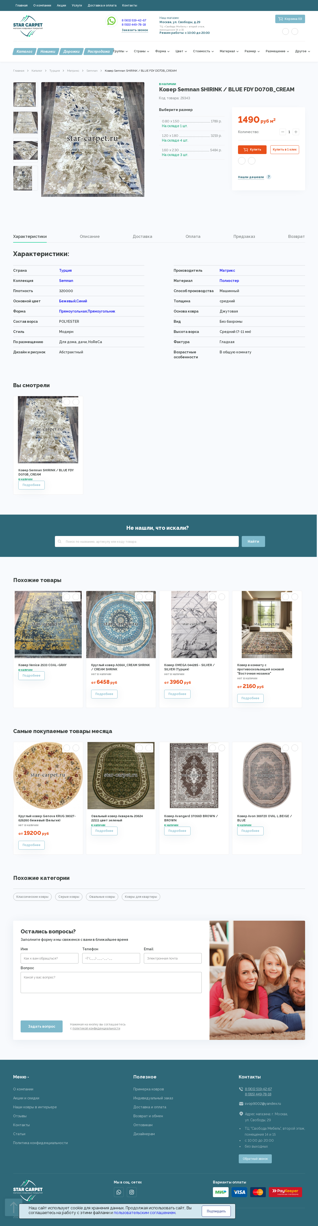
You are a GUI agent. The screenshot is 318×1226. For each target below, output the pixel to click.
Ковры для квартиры (141, 897)
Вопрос (27, 968)
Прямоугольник (101, 311)
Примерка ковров (148, 1089)
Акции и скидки (26, 1098)
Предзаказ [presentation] (244, 236)
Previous (26, 88)
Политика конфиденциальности (40, 1143)
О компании (42, 5)
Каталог (24, 51)
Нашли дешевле (251, 177)
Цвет (179, 51)
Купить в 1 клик (285, 149)
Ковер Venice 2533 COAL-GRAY (42, 665)
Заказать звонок (135, 30)
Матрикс (73, 70)
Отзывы (20, 1116)
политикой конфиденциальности (96, 1028)
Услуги (77, 5)
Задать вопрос (41, 1026)
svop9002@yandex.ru (263, 1104)
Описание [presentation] (90, 236)
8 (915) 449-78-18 (134, 24)
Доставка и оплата (102, 5)
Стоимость (201, 51)
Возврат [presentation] (296, 236)
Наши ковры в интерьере (35, 1107)
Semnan (92, 70)
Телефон (90, 949)
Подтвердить (216, 1211)
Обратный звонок (255, 1159)
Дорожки (71, 51)
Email (148, 949)
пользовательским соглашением (144, 1212)
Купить (255, 149)
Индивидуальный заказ (153, 1098)
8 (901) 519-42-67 (134, 20)
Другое (301, 51)
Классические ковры (32, 897)
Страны (140, 51)
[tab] (30, 236)
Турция (54, 70)
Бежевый (67, 301)
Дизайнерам (144, 1134)
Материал (227, 51)
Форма (160, 51)
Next (26, 184)
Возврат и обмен (148, 1116)
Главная (22, 5)
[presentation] (58, 1004)
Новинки (47, 51)
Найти (253, 541)
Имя (24, 949)
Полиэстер (229, 281)
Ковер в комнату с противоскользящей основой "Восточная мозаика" (260, 669)
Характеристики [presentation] (30, 236)
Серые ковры (68, 897)
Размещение (275, 51)
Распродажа (99, 51)
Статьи (19, 1134)
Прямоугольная (73, 311)
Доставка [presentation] (142, 236)
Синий (81, 301)
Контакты (129, 5)
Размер (250, 51)
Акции (61, 5)
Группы (118, 51)
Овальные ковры (102, 897)
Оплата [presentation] (193, 236)
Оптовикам (143, 1125)
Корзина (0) (293, 19)
